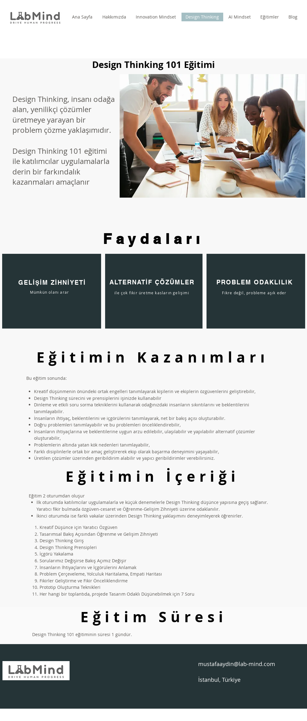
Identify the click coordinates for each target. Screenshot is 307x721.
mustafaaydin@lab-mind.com (236, 664)
